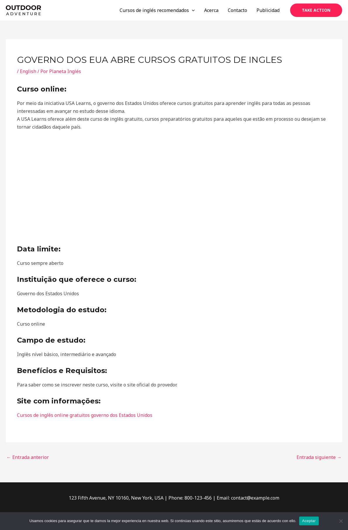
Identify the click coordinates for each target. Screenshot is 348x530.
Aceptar (309, 521)
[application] (192, 10)
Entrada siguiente (319, 457)
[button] (316, 10)
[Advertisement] (174, 188)
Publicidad (268, 10)
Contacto (237, 10)
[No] (341, 521)
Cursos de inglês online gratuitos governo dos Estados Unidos (84, 415)
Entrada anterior (27, 457)
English (28, 71)
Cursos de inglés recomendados (157, 10)
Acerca (211, 10)
